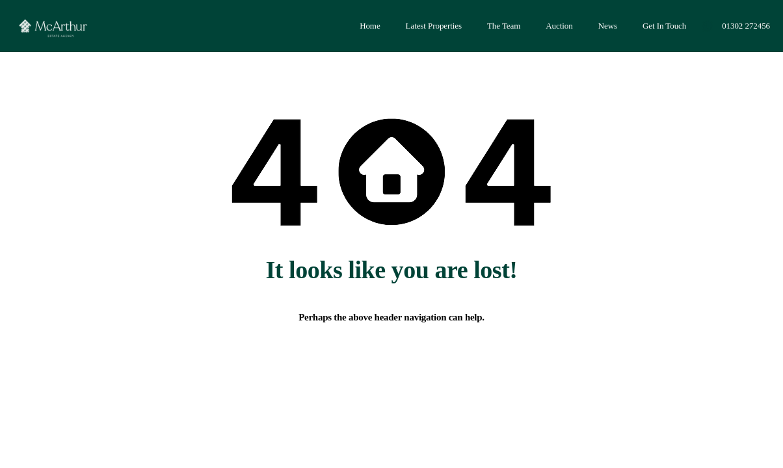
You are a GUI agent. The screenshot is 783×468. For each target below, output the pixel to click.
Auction (559, 26)
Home (370, 26)
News (607, 26)
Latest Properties (434, 26)
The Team (503, 26)
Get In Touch (664, 26)
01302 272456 (746, 26)
